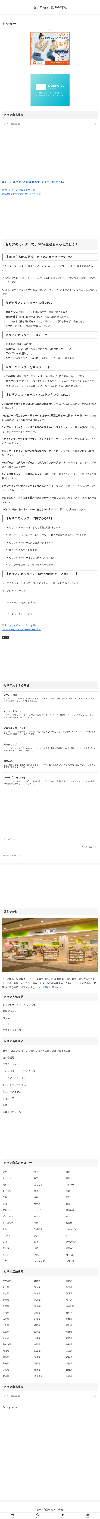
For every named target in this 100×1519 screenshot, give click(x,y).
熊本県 (37, 1372)
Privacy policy (10, 1409)
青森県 (69, 1283)
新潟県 (6, 1314)
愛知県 (69, 1327)
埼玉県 (69, 1302)
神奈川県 (70, 1308)
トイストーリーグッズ (14, 1086)
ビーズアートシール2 (14, 1080)
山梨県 (37, 1321)
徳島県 (6, 1359)
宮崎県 (6, 1378)
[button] (95, 124)
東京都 (37, 1308)
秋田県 (69, 1289)
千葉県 (6, 1308)
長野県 (69, 1321)
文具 (5, 637)
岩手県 (6, 1289)
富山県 (37, 1314)
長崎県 (6, 1372)
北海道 (37, 1283)
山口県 (69, 1352)
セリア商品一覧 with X (49, 989)
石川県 (69, 1314)
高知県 (6, 1365)
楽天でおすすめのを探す (19, 189)
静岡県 (37, 1327)
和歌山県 (7, 1346)
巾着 (5, 1107)
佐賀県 (69, 1365)
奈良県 (69, 1340)
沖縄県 (69, 1378)
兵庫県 (37, 1340)
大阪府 (6, 1340)
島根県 (69, 1346)
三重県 (6, 1333)
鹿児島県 (38, 1378)
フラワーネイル (11, 1066)
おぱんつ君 (8, 1100)
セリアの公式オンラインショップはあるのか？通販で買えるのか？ (38, 1052)
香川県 (37, 1359)
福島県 (37, 1295)
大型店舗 (7, 1283)
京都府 (69, 1333)
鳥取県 (37, 1346)
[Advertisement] (50, 154)
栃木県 (6, 1302)
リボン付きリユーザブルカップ (19, 1073)
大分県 (69, 1372)
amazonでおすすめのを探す (21, 194)
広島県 (37, 1352)
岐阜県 (6, 1327)
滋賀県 (37, 1333)
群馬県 (37, 1302)
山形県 (6, 1295)
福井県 (6, 1321)
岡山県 (6, 1352)
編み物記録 (8, 1059)
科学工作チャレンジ (13, 1114)
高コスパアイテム (12, 1093)
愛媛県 (69, 1359)
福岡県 (37, 1365)
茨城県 (69, 1295)
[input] (50, 124)
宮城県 (37, 1289)
